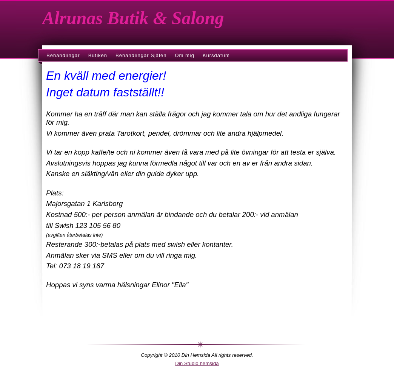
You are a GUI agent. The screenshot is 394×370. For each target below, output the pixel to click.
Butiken (97, 55)
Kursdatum (216, 55)
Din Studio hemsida (197, 363)
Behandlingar (63, 55)
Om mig (184, 55)
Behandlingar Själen (140, 55)
